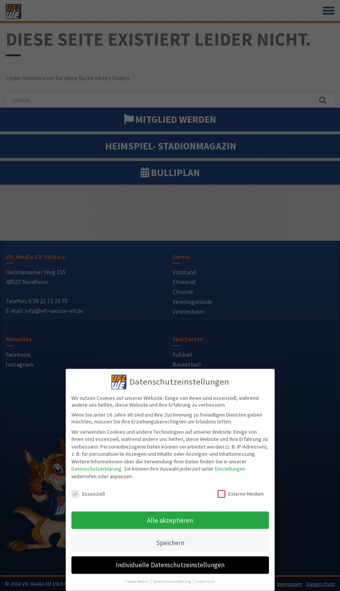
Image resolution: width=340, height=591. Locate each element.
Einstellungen (230, 464)
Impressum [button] (205, 576)
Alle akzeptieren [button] (170, 516)
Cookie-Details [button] (137, 576)
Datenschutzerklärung (96, 464)
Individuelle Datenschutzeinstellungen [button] (170, 560)
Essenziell (88, 489)
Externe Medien (241, 489)
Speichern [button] (170, 538)
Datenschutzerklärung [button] (172, 576)
